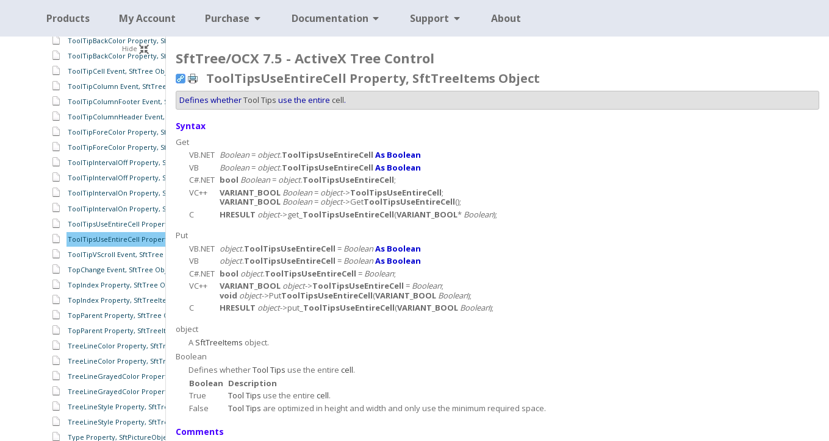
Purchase (233, 18)
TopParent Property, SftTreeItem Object (134, 330)
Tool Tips (259, 99)
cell (338, 99)
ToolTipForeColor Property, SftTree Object (138, 131)
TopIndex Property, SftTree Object (125, 284)
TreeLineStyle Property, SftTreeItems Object (141, 421)
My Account (147, 18)
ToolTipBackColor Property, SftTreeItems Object (147, 55)
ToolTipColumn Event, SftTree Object (129, 86)
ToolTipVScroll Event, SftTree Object (127, 254)
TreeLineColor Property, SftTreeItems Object (142, 360)
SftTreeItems (219, 342)
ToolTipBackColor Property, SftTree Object (138, 40)
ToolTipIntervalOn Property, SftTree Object (139, 192)
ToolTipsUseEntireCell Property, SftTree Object (145, 223)
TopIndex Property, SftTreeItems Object (134, 300)
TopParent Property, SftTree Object (126, 315)
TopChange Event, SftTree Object (122, 269)
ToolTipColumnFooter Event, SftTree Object (140, 101)
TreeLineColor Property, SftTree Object (133, 345)
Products (68, 18)
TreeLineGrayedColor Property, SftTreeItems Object (154, 391)
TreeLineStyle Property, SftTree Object (132, 406)
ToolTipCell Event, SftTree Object (122, 71)
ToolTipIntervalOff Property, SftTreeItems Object (148, 177)
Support (436, 18)
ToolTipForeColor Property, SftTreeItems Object (147, 147)
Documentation (336, 18)
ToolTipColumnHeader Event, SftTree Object (141, 116)
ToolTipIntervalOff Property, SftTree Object (139, 162)
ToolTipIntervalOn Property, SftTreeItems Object (148, 208)
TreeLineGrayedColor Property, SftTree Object (145, 376)
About (506, 18)
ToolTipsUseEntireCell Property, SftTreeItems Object (154, 239)
